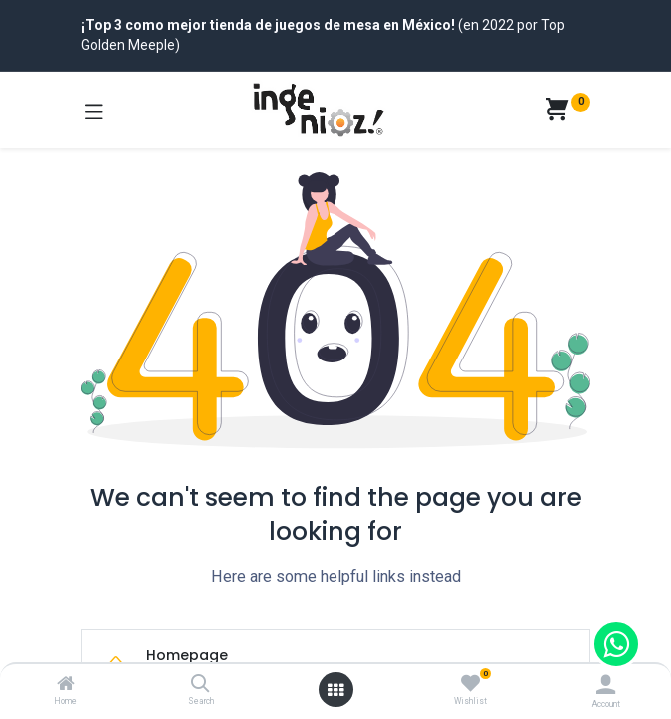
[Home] (66, 685)
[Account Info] (605, 684)
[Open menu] (335, 690)
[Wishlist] (470, 684)
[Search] (200, 685)
